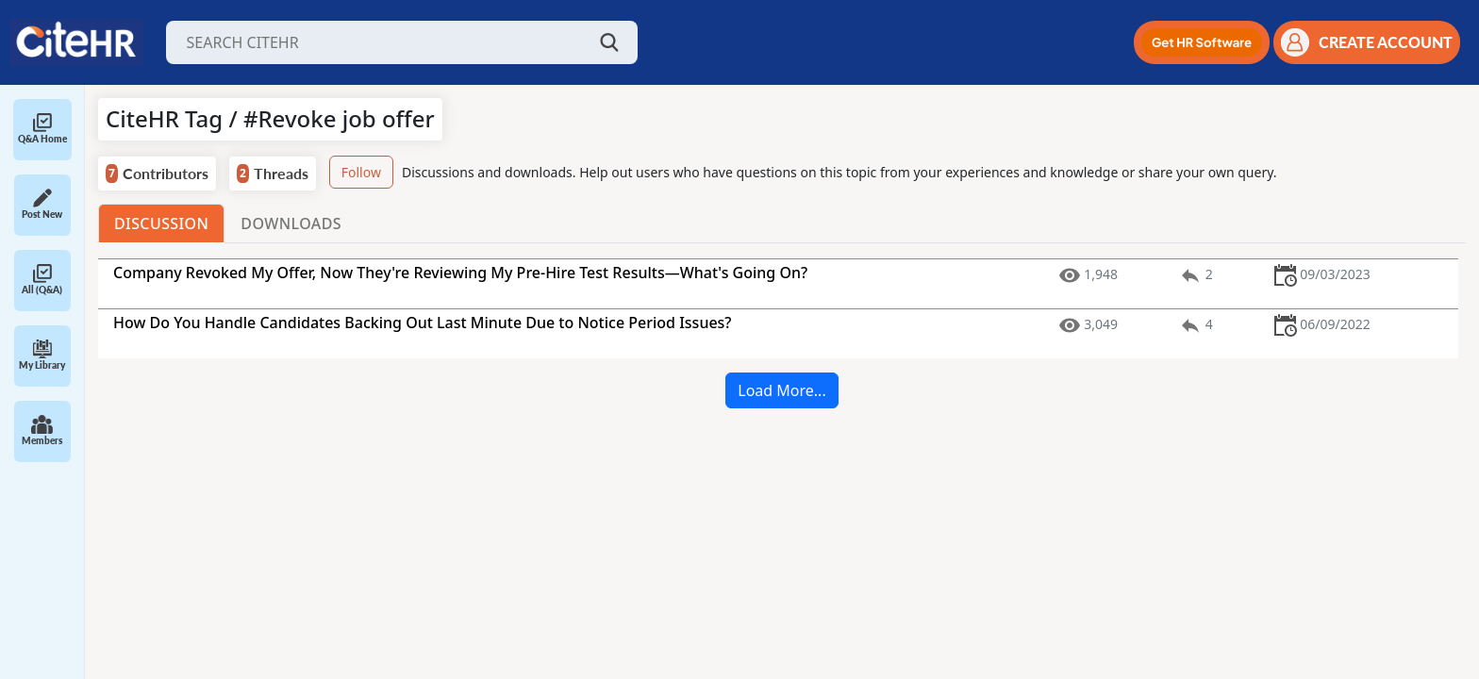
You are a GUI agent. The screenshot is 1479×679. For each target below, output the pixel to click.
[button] (1202, 42)
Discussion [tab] (161, 223)
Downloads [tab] (291, 223)
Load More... (781, 390)
